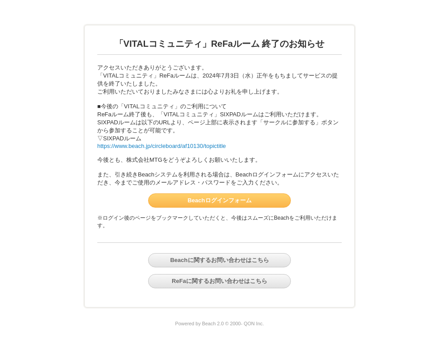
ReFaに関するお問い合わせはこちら (219, 281)
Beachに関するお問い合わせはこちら (219, 260)
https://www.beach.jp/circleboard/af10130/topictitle (161, 146)
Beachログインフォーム (219, 200)
